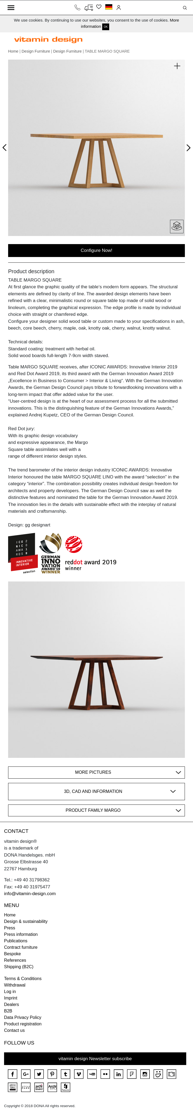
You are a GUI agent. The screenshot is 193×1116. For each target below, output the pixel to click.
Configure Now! (96, 250)
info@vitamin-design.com (30, 893)
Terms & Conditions (23, 978)
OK (106, 26)
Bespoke (12, 953)
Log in (10, 991)
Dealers (11, 1004)
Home (13, 51)
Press (9, 928)
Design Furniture (36, 51)
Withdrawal (14, 985)
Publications (15, 941)
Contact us (14, 1030)
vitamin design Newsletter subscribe (95, 1058)
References (15, 960)
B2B (8, 1011)
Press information (21, 934)
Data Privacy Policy (22, 1017)
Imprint (10, 998)
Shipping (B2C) (19, 966)
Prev (6, 146)
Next (187, 149)
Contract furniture (21, 947)
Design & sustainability (26, 921)
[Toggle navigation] (11, 7)
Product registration (23, 1024)
